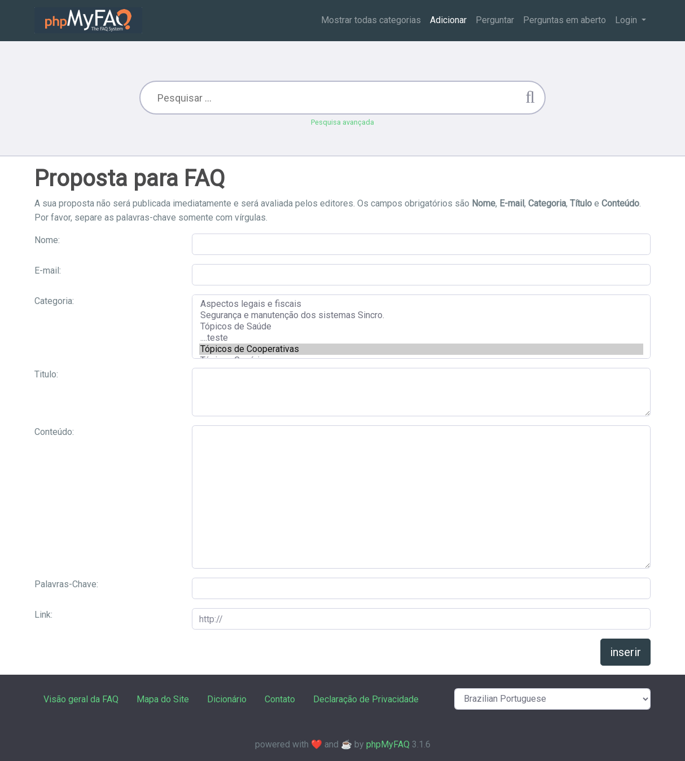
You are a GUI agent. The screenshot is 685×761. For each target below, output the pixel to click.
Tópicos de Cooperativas (421, 349)
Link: (43, 614)
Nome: (47, 240)
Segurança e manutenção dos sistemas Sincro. (421, 315)
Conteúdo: (54, 431)
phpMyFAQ (388, 744)
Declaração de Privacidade (366, 699)
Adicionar (448, 20)
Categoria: (54, 301)
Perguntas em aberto (564, 20)
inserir (625, 652)
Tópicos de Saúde (421, 326)
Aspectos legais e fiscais (421, 304)
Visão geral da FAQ (80, 699)
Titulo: (46, 374)
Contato (280, 699)
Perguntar (495, 20)
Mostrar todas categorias (371, 20)
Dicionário (227, 699)
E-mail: (47, 270)
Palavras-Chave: (66, 584)
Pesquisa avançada (342, 122)
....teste (421, 338)
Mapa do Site (163, 699)
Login (627, 20)
